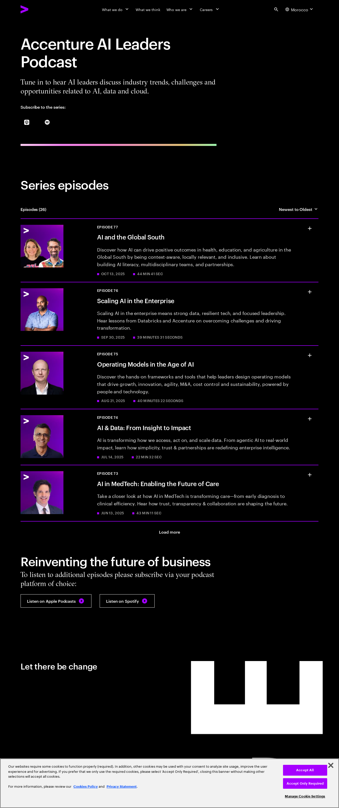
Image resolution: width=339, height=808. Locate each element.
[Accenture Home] (36, 9)
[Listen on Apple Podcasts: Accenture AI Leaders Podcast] (56, 601)
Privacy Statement (122, 786)
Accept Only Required (305, 783)
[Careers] (210, 9)
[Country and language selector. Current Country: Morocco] (299, 9)
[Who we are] (180, 9)
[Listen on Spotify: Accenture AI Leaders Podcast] (127, 601)
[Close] (330, 765)
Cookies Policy (85, 786)
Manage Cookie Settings (305, 796)
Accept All (305, 770)
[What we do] (115, 9)
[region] (169, 783)
